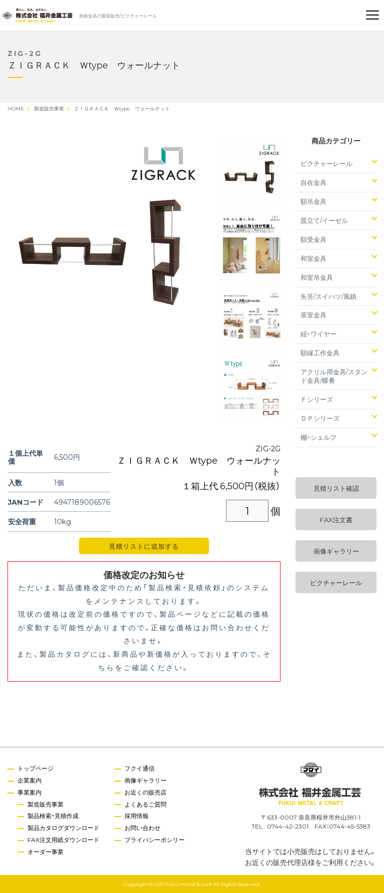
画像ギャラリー (336, 551)
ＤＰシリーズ (320, 418)
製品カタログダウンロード (64, 827)
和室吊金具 (316, 277)
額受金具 (313, 239)
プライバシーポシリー (154, 839)
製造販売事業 (46, 804)
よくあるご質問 (145, 804)
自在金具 (313, 182)
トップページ (36, 768)
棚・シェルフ (318, 437)
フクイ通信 (139, 768)
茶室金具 (313, 314)
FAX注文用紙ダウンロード (64, 839)
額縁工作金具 (320, 352)
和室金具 (313, 258)
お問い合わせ (142, 827)
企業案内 (30, 780)
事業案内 (30, 792)
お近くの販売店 (145, 792)
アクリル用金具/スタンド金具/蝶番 (334, 376)
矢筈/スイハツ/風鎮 (328, 296)
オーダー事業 (46, 851)
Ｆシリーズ (316, 399)
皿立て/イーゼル (324, 220)
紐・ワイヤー (318, 333)
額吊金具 (313, 201)
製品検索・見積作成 (53, 815)
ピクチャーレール (326, 163)
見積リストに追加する (144, 546)
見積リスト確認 (336, 488)
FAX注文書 (336, 519)
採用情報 (136, 815)
